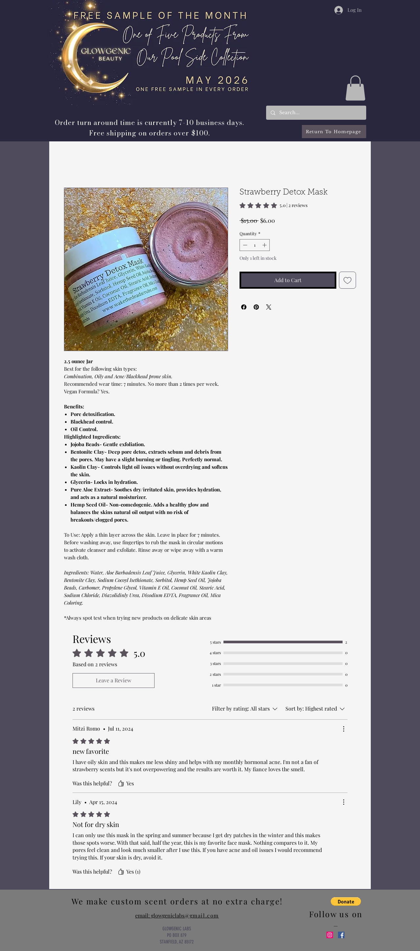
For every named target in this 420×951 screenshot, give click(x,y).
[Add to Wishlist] (347, 280)
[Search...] (315, 113)
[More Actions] (343, 729)
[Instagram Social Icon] (329, 935)
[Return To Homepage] (334, 131)
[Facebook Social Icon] (341, 935)
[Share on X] (269, 307)
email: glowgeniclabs (177, 915)
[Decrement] (244, 245)
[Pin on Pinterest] (256, 307)
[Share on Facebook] (244, 307)
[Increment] (265, 245)
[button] (355, 87)
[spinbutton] (254, 245)
